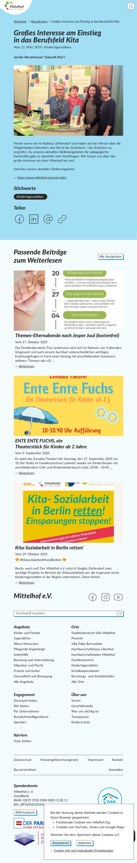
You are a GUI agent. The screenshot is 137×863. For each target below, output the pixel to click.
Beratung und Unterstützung (34, 660)
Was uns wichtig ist (84, 711)
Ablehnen (85, 843)
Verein (76, 700)
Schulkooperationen (85, 671)
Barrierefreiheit (25, 770)
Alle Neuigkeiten (111, 256)
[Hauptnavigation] (131, 6)
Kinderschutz (80, 722)
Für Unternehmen (26, 711)
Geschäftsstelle (82, 706)
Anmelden (116, 770)
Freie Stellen (22, 741)
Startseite (20, 21)
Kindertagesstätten (84, 665)
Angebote (22, 627)
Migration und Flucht (28, 665)
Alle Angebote (24, 682)
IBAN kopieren (25, 812)
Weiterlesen (63, 366)
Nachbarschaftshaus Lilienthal (92, 649)
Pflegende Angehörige (29, 649)
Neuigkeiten (39, 21)
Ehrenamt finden (25, 700)
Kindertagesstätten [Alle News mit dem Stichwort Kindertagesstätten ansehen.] (30, 197)
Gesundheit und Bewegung (33, 676)
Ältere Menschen (26, 644)
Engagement (24, 695)
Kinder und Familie (27, 633)
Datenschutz (23, 760)
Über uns (78, 695)
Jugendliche (22, 638)
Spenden (20, 722)
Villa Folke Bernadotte (86, 644)
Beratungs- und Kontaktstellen (92, 676)
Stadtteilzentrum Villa (93, 633)
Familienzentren (82, 660)
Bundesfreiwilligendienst (31, 717)
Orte (75, 627)
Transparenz (80, 717)
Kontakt (117, 760)
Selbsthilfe (21, 654)
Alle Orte (77, 682)
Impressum (95, 760)
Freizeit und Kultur (27, 671)
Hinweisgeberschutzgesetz (59, 760)
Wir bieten (21, 706)
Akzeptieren (60, 843)
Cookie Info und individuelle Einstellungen (83, 850)
